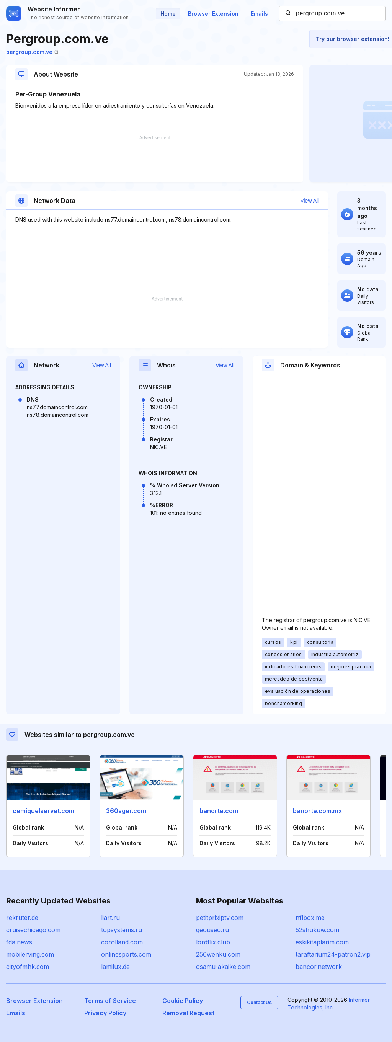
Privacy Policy (105, 1013)
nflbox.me (310, 917)
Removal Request (188, 1013)
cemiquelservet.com (43, 811)
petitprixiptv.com (219, 917)
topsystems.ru (121, 930)
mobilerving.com (30, 954)
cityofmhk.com (27, 966)
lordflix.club (213, 942)
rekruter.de (22, 917)
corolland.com (122, 942)
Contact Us (259, 1002)
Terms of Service (110, 1000)
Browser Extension (213, 13)
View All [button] (309, 201)
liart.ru (110, 917)
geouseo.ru (212, 930)
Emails (259, 13)
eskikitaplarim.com (322, 942)
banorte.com (218, 811)
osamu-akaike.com (223, 966)
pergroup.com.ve (32, 52)
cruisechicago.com (33, 930)
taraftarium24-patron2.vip (333, 954)
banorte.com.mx (317, 811)
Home (168, 13)
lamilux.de (115, 966)
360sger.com (126, 811)
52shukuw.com (317, 930)
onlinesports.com (126, 954)
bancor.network (319, 966)
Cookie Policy (182, 1000)
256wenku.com (218, 954)
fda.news (19, 942)
